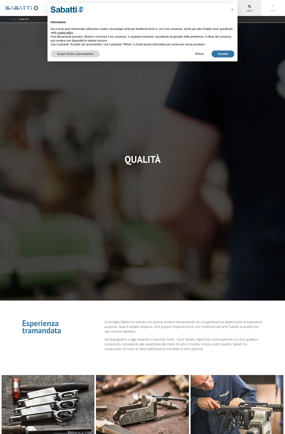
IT (272, 10)
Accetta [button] (223, 53)
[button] (232, 9)
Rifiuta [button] (199, 53)
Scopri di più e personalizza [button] (75, 53)
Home (13, 19)
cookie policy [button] (65, 32)
